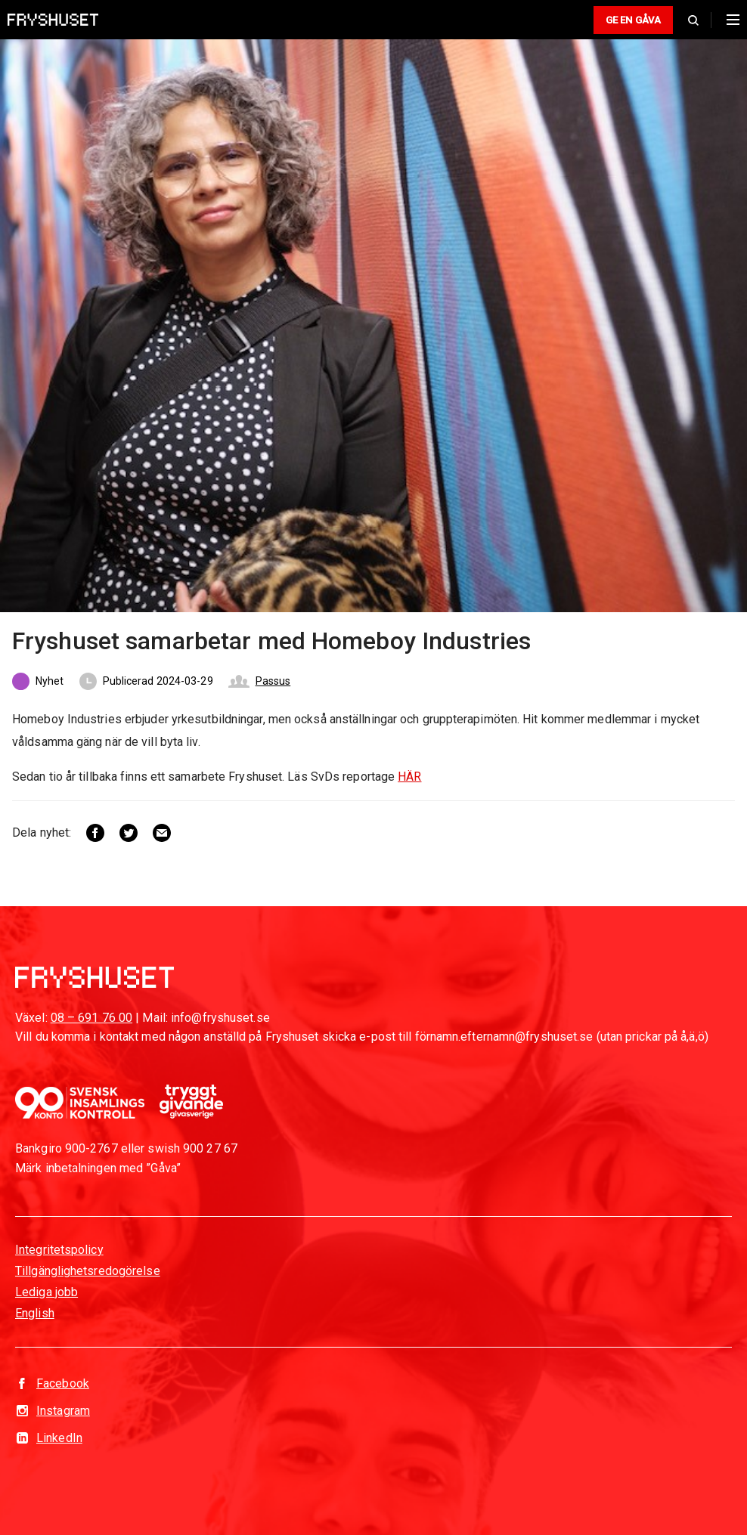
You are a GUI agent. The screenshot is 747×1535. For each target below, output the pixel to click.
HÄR (409, 776)
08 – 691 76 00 (91, 1017)
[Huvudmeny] (729, 19)
